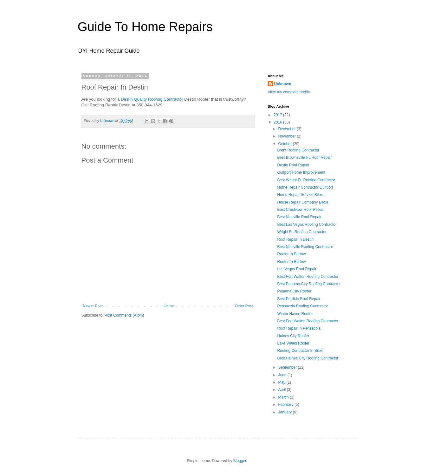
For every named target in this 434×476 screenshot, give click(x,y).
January (285, 412)
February (286, 404)
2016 (278, 122)
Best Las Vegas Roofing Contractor (306, 224)
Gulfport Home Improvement (301, 172)
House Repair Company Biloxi (302, 202)
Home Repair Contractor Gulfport (305, 187)
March (284, 397)
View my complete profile (289, 92)
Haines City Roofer (293, 336)
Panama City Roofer (294, 291)
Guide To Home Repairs (145, 27)
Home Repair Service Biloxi (300, 194)
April (282, 389)
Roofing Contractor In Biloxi (300, 350)
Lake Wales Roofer (293, 343)
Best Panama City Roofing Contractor (308, 284)
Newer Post (93, 306)
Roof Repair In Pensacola (299, 328)
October (285, 144)
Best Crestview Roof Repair (300, 209)
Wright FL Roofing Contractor (301, 232)
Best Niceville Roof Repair (299, 217)
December (287, 129)
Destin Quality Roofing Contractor (152, 99)
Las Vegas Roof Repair (296, 269)
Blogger (239, 461)
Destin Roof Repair (293, 165)
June (282, 375)
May (282, 382)
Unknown (282, 84)
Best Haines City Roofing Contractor (307, 358)
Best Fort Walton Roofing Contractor (307, 276)
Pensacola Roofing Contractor (302, 306)
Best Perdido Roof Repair (298, 299)
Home (169, 306)
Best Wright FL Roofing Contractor (306, 180)
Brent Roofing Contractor (298, 150)
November (287, 136)
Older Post (244, 306)
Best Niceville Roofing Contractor (305, 247)
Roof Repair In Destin (295, 239)
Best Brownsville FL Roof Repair (304, 157)
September (288, 367)
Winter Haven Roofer (295, 314)
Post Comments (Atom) (124, 315)
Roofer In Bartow (291, 254)
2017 (278, 115)
